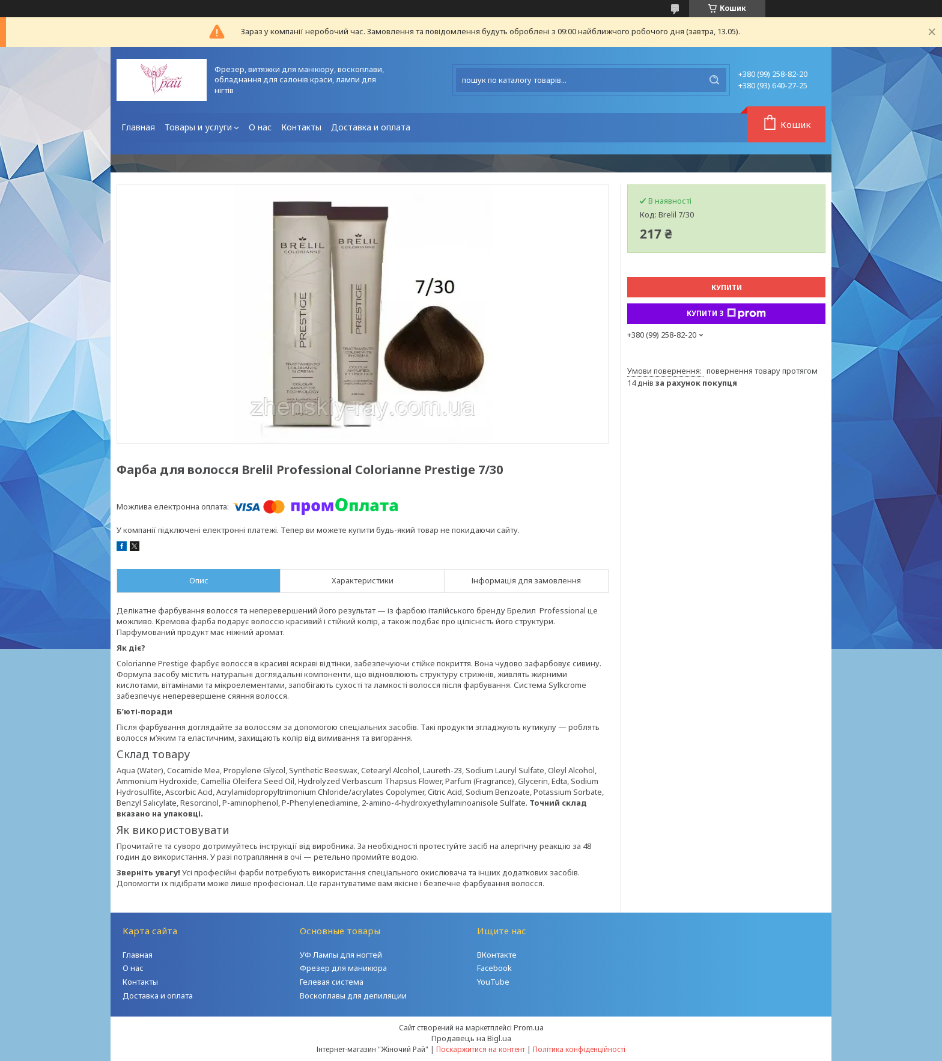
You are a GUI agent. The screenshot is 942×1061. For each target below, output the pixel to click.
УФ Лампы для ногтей (341, 954)
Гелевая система (331, 981)
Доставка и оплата (370, 127)
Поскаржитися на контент (480, 1049)
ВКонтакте (497, 954)
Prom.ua (529, 1027)
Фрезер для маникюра (343, 967)
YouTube (493, 981)
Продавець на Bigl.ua (471, 1038)
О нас (260, 127)
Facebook (494, 967)
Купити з (726, 313)
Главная (138, 127)
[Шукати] (714, 80)
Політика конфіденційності (579, 1049)
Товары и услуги (198, 127)
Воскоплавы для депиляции (353, 995)
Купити (726, 287)
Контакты (301, 127)
